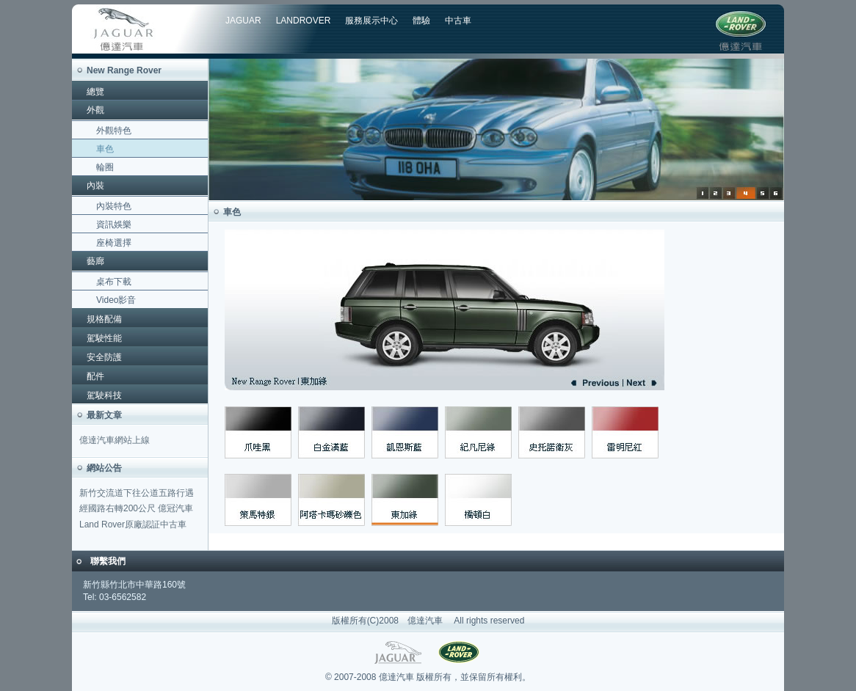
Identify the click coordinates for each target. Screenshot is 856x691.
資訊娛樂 (113, 224)
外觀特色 (113, 130)
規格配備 (104, 319)
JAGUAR (243, 20)
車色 (105, 149)
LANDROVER (303, 20)
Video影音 (116, 300)
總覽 (95, 92)
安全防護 (104, 357)
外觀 (95, 110)
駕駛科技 (104, 395)
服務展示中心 (371, 20)
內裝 (95, 185)
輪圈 (105, 167)
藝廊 (95, 261)
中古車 (458, 20)
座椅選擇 (113, 243)
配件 (95, 376)
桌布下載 (113, 282)
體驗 (421, 20)
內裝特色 (113, 206)
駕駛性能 (104, 338)
